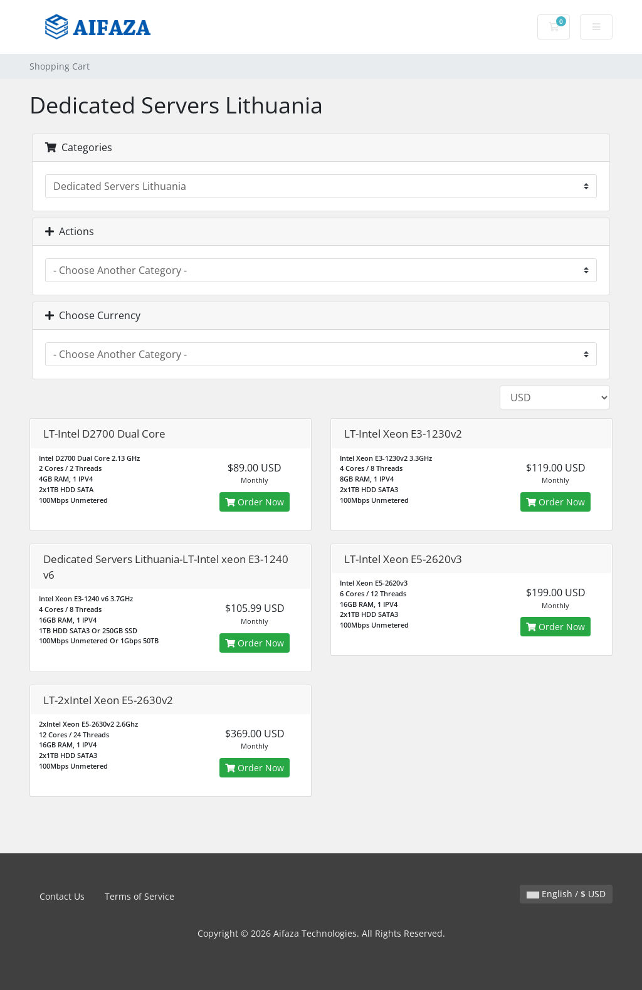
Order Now (254, 502)
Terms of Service (139, 896)
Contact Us (62, 896)
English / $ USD (566, 894)
